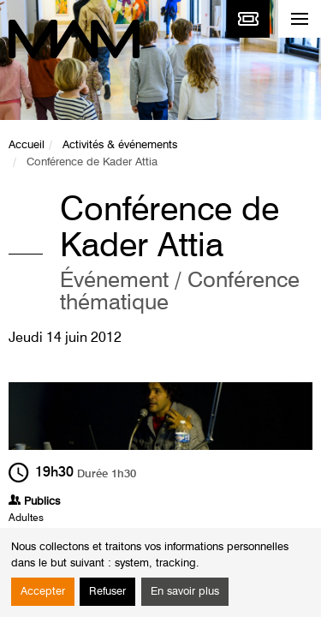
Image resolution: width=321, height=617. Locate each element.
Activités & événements (119, 145)
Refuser (107, 591)
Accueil (27, 145)
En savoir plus (185, 591)
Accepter (43, 591)
